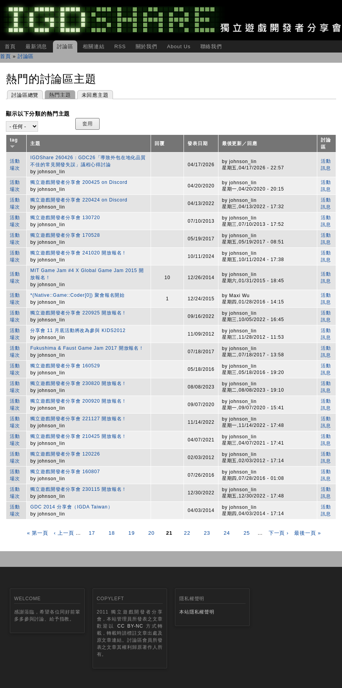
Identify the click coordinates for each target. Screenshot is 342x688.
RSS (120, 46)
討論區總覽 (24, 95)
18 (112, 533)
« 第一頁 (37, 533)
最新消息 (36, 46)
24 (227, 533)
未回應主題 (95, 95)
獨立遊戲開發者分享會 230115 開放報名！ (78, 489)
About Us (179, 46)
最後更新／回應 (239, 143)
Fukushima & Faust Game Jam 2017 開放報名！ (87, 348)
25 (247, 533)
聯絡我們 (211, 46)
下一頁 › (279, 533)
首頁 (10, 46)
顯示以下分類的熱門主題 (38, 114)
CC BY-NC (130, 626)
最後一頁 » (307, 533)
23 (207, 533)
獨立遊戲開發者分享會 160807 (65, 471)
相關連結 (93, 46)
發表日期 (197, 143)
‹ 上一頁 (64, 533)
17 (92, 533)
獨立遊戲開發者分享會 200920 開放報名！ (78, 401)
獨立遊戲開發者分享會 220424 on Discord (78, 200)
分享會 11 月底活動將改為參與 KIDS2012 (78, 330)
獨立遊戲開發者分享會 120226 (65, 454)
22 (187, 533)
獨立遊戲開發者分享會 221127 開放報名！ (78, 418)
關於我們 (146, 46)
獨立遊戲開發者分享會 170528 (65, 235)
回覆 (160, 143)
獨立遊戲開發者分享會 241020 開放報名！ (78, 253)
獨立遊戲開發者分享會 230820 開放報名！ (78, 383)
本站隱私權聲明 (197, 612)
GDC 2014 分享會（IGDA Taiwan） (71, 507)
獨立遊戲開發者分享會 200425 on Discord (78, 182)
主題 (35, 143)
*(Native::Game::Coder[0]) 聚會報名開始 (77, 295)
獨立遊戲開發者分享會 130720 (65, 217)
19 (131, 533)
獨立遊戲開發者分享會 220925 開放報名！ (78, 313)
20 (151, 533)
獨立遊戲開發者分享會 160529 (65, 366)
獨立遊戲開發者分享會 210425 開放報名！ (78, 436)
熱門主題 (58, 94)
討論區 (65, 46)
